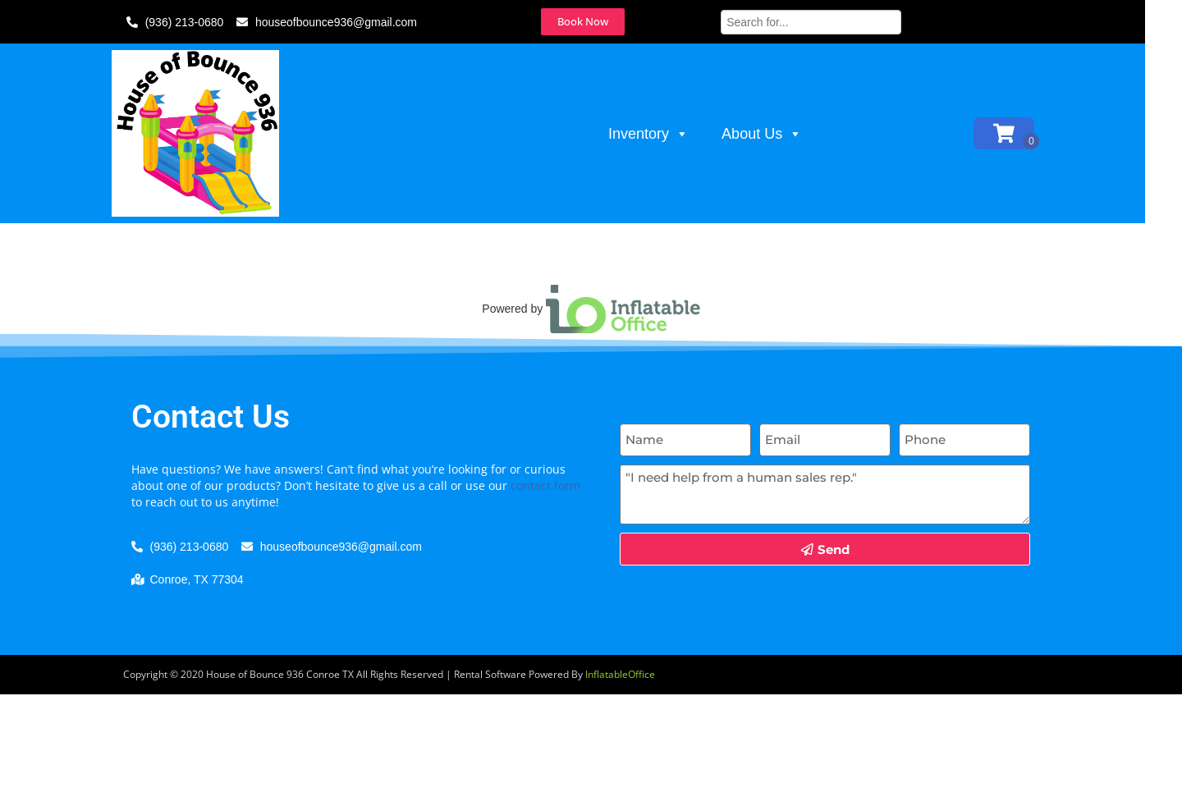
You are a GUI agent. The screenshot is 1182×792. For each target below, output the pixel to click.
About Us (780, 134)
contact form (545, 583)
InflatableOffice (620, 772)
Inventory (667, 134)
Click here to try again (741, 305)
